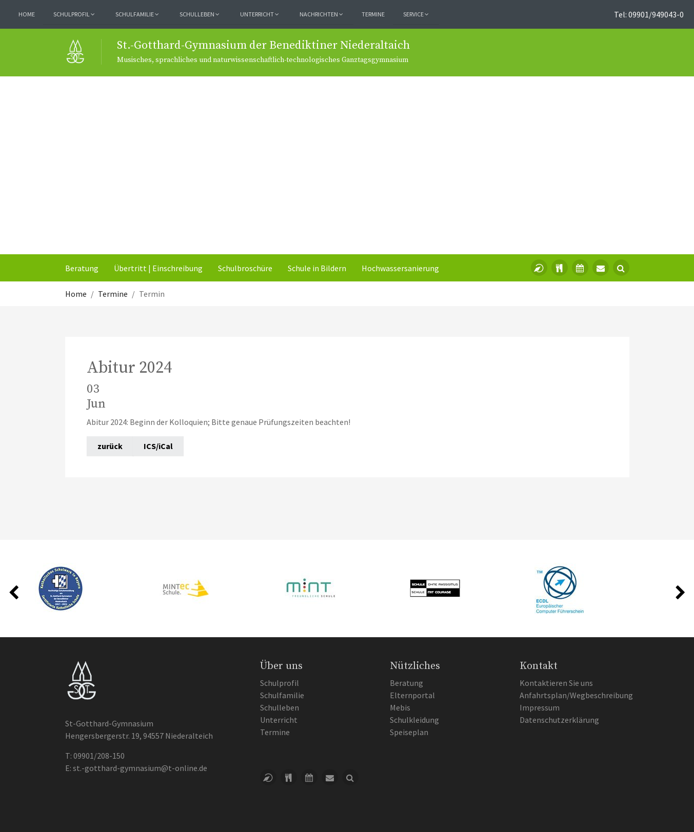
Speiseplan (409, 732)
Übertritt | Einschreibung (158, 268)
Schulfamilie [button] (137, 14)
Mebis (400, 707)
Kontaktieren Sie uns (556, 683)
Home (26, 14)
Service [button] (416, 14)
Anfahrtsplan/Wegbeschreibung (576, 695)
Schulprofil (279, 683)
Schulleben (279, 707)
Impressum (540, 707)
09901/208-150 (99, 755)
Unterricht (279, 720)
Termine (373, 14)
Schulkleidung (414, 720)
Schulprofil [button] (74, 14)
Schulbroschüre (245, 268)
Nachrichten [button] (321, 14)
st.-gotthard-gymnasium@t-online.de (140, 768)
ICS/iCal (158, 446)
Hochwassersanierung (400, 268)
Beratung (81, 268)
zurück (110, 446)
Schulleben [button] (200, 14)
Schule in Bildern (317, 268)
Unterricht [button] (259, 14)
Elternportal (412, 695)
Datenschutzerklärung (559, 720)
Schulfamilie (282, 695)
